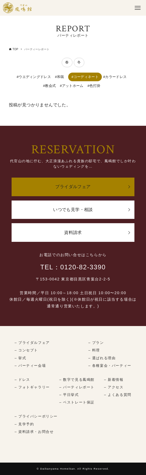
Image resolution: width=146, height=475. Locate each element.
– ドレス (22, 380)
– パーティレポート (77, 387)
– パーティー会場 (30, 366)
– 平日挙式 (69, 395)
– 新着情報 (113, 380)
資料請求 (73, 232)
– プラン (96, 343)
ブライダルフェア (73, 186)
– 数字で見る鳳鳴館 (77, 380)
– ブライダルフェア (32, 343)
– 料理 (94, 350)
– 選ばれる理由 (102, 358)
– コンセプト (26, 350)
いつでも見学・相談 (73, 209)
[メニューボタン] (137, 7)
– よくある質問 (117, 395)
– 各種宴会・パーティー (109, 366)
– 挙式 (20, 358)
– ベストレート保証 (77, 402)
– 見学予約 (24, 424)
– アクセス (113, 387)
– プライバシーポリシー (36, 416)
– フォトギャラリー (32, 387)
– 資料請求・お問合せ (34, 432)
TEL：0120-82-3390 (73, 267)
